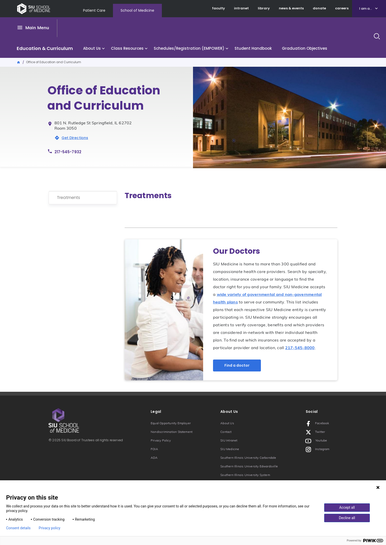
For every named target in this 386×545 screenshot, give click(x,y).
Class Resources (127, 48)
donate (319, 8)
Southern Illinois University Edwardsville (249, 466)
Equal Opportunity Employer (171, 423)
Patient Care (94, 10)
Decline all (347, 518)
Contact (225, 432)
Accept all (347, 507)
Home (19, 62)
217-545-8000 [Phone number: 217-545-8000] (300, 348)
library (264, 8)
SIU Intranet (228, 440)
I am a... (365, 8)
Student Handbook (253, 48)
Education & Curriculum (45, 48)
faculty (218, 8)
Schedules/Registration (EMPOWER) (189, 48)
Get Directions (75, 137)
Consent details (18, 528)
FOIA (154, 449)
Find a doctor (236, 365)
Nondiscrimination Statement (171, 432)
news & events (291, 8)
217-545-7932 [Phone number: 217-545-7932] (67, 152)
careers (342, 8)
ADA (154, 457)
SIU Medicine (229, 449)
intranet (241, 8)
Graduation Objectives (304, 48)
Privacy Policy (161, 440)
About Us (92, 48)
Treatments (68, 197)
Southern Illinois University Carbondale (248, 457)
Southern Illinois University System (245, 475)
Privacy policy (49, 528)
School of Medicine (137, 10)
